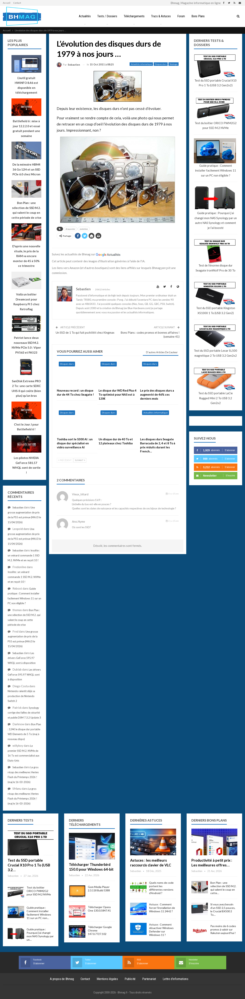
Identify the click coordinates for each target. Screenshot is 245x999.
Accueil (6, 3)
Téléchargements (133, 16)
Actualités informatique (141, 64)
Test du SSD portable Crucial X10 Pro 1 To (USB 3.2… (29, 865)
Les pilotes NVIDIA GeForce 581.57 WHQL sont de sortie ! (26, 465)
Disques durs (161, 64)
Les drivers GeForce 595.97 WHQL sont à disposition (22, 658)
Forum (182, 16)
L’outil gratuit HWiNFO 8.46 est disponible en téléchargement (26, 85)
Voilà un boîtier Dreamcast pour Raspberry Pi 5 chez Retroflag (26, 302)
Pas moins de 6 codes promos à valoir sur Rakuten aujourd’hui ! (223, 929)
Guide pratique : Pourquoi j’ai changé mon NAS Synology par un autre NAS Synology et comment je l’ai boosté (215, 220)
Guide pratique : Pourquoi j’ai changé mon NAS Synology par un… (40, 934)
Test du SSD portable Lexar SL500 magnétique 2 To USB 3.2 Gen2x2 (215, 353)
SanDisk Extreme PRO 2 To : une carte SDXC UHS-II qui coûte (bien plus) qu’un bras (26, 388)
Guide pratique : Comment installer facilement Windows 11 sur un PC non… (39, 913)
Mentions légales (107, 979)
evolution (84, 229)
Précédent (65, 460)
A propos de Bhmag (62, 979)
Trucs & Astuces (161, 16)
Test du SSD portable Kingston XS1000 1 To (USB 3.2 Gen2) (215, 310)
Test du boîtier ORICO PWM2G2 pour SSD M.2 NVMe (216, 125)
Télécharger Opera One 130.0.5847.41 (99, 908)
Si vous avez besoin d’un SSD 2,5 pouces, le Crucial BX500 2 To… (222, 909)
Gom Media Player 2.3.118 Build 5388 (99, 888)
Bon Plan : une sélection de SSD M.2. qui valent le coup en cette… (223, 888)
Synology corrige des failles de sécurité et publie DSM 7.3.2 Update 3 (24, 712)
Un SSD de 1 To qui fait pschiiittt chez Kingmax (85, 332)
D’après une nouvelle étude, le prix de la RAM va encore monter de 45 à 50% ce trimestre (26, 255)
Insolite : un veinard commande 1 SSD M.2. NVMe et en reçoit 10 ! (24, 555)
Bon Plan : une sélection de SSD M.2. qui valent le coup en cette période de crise (26, 210)
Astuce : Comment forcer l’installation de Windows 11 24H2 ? (162, 908)
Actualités (83, 16)
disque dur (70, 229)
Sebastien (17, 507)
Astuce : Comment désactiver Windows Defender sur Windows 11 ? (161, 929)
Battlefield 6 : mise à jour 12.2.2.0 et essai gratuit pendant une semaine (26, 128)
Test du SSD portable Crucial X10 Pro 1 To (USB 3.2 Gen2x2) (215, 83)
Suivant (80, 460)
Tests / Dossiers (106, 16)
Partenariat (149, 979)
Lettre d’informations (175, 979)
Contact (17, 3)
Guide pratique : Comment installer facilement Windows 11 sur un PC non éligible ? (215, 170)
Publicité (130, 979)
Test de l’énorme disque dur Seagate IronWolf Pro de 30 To (215, 268)
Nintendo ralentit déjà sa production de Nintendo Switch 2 (21, 696)
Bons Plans (199, 16)
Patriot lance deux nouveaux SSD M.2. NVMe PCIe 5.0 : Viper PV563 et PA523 (26, 345)
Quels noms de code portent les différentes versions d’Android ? (161, 888)
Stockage (173, 64)
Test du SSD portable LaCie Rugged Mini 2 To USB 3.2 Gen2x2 (215, 398)
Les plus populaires (18, 43)
